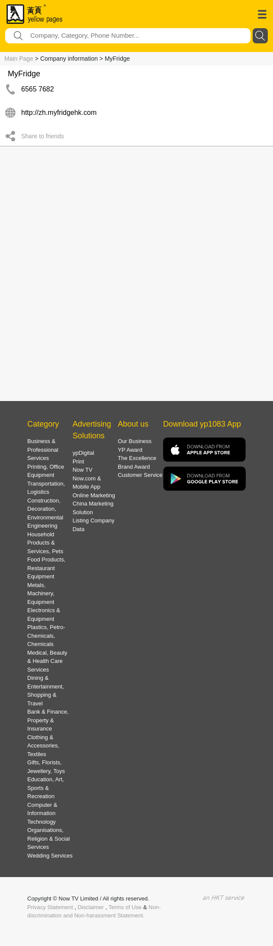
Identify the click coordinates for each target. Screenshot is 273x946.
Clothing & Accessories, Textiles (43, 745)
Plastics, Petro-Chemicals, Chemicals (46, 635)
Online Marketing (94, 495)
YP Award (130, 450)
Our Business (134, 441)
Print (78, 461)
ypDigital (83, 453)
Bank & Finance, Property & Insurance (47, 720)
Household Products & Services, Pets (45, 543)
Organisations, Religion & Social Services (48, 838)
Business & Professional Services (42, 449)
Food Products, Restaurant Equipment (46, 568)
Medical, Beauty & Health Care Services (47, 661)
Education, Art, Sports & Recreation (45, 787)
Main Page (18, 58)
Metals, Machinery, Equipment (41, 593)
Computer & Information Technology (42, 813)
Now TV (83, 469)
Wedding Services (50, 855)
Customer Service (140, 475)
